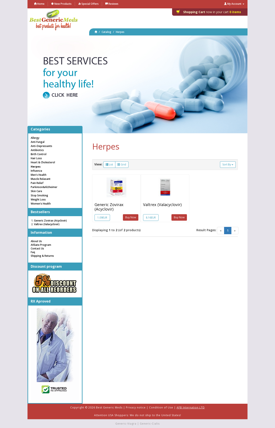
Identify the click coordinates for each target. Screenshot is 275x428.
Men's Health (38, 175)
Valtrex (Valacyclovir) (162, 204)
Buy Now (130, 217)
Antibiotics (37, 150)
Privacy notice (136, 407)
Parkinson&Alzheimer (44, 187)
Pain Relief (37, 183)
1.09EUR (102, 217)
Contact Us (37, 248)
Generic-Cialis (150, 423)
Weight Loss (38, 199)
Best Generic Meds (109, 407)
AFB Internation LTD (191, 407)
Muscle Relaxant (40, 179)
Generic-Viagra (125, 423)
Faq (33, 252)
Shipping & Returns (42, 256)
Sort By (227, 164)
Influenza (36, 171)
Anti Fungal (37, 142)
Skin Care (36, 191)
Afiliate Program (41, 245)
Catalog (106, 32)
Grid (122, 164)
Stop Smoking (39, 195)
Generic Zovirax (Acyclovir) (109, 206)
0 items (210, 12)
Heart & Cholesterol (43, 162)
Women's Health (41, 203)
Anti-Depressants (41, 146)
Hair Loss (36, 158)
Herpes (120, 32)
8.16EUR (151, 217)
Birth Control (38, 154)
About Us (36, 241)
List (109, 164)
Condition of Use (161, 407)
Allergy (35, 138)
